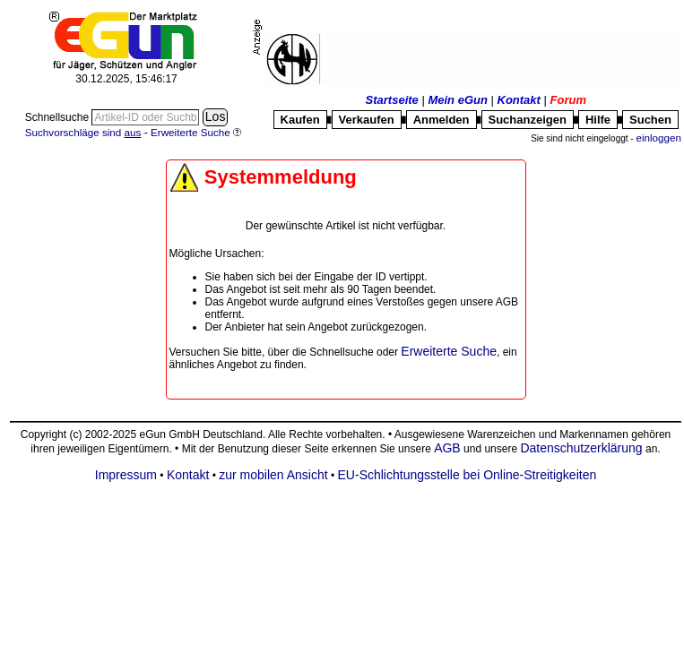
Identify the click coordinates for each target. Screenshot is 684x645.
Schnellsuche (58, 117)
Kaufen (300, 119)
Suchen (650, 119)
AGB (447, 448)
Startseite (392, 100)
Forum (568, 100)
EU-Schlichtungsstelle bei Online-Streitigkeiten (467, 475)
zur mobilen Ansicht (273, 475)
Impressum (126, 475)
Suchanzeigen (528, 119)
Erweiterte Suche (449, 351)
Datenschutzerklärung (581, 448)
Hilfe (597, 119)
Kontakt (519, 100)
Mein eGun (457, 100)
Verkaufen (366, 119)
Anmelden (441, 119)
